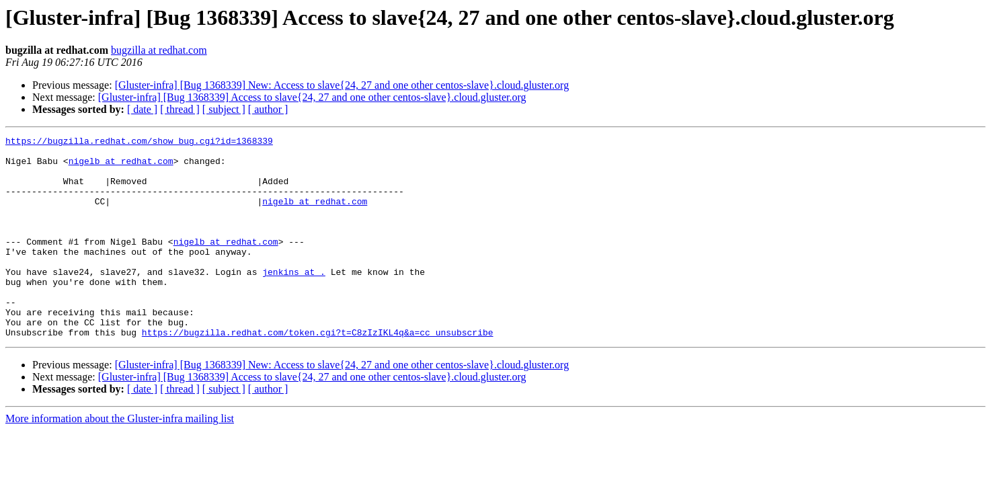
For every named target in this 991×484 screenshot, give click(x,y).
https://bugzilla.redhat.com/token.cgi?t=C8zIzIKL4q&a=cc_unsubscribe (317, 372)
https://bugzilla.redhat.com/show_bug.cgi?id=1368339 (139, 142)
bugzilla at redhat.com (159, 50)
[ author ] (268, 109)
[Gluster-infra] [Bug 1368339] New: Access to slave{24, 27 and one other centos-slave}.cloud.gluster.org (342, 85)
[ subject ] (223, 109)
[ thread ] (180, 109)
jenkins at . (293, 300)
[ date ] (142, 109)
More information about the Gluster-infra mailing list (119, 459)
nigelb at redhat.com (121, 167)
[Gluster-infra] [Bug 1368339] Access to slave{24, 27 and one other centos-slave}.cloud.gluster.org (312, 97)
